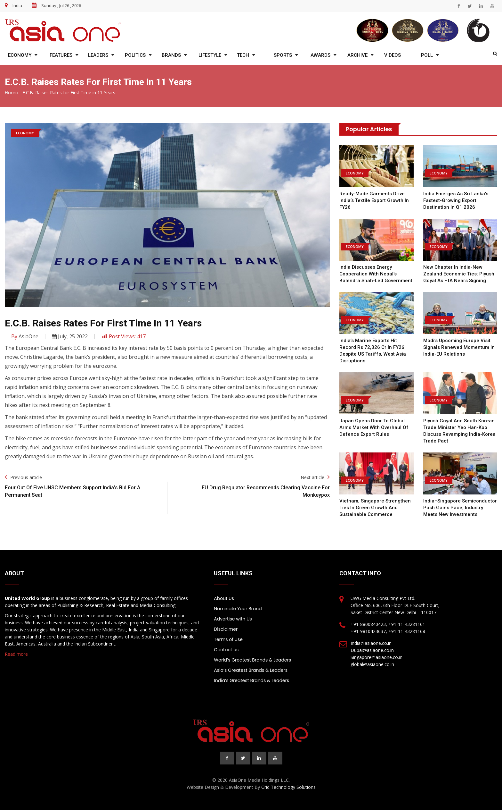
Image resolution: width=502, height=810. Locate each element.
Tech (243, 55)
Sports (283, 55)
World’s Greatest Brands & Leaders (252, 660)
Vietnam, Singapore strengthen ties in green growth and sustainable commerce (375, 507)
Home (11, 92)
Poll (427, 55)
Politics (135, 55)
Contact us (226, 649)
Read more (16, 654)
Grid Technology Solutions (288, 787)
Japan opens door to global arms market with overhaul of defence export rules (374, 427)
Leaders (98, 55)
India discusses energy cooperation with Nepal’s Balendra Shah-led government (375, 273)
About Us (224, 598)
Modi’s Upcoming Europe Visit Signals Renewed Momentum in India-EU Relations (459, 347)
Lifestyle (209, 55)
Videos (392, 55)
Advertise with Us (233, 619)
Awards (320, 55)
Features (61, 55)
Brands (171, 55)
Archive (357, 55)
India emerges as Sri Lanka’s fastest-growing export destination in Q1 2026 (455, 200)
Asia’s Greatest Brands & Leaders (250, 670)
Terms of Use (228, 639)
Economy (19, 55)
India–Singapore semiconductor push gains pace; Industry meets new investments (460, 507)
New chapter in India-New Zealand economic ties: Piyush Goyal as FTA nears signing (458, 273)
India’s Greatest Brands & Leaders (251, 680)
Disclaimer (226, 629)
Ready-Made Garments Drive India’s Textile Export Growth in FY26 (374, 200)
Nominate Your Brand (238, 608)
